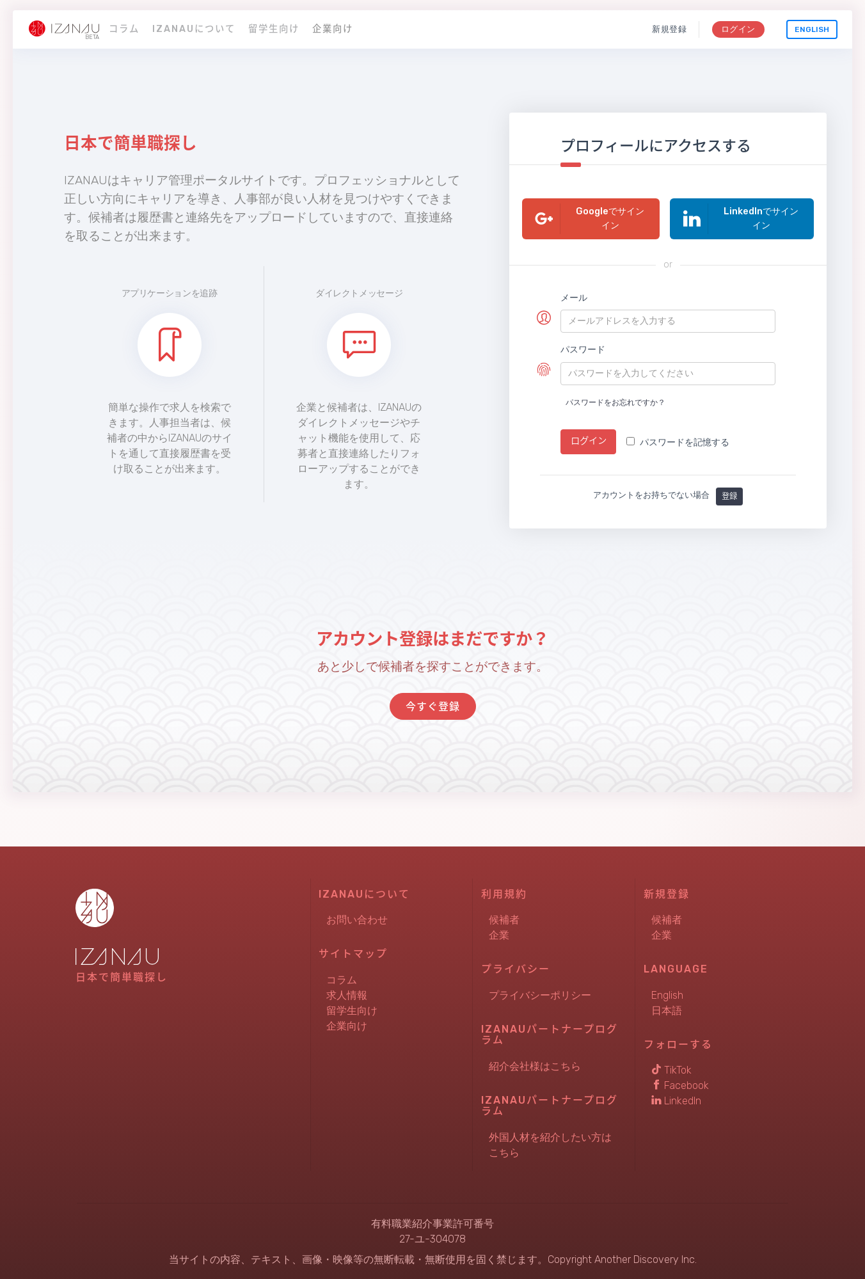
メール (573, 297)
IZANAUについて (193, 29)
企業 (499, 934)
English (812, 29)
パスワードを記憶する (677, 442)
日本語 (666, 1009)
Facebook (680, 1084)
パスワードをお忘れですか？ (615, 402)
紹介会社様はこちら (535, 1065)
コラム (124, 29)
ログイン (738, 29)
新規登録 (669, 29)
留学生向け (273, 29)
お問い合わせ (357, 918)
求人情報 (346, 994)
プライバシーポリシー (540, 994)
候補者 (504, 918)
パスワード (582, 349)
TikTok (671, 1069)
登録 (729, 494)
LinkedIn (676, 1099)
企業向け (332, 29)
